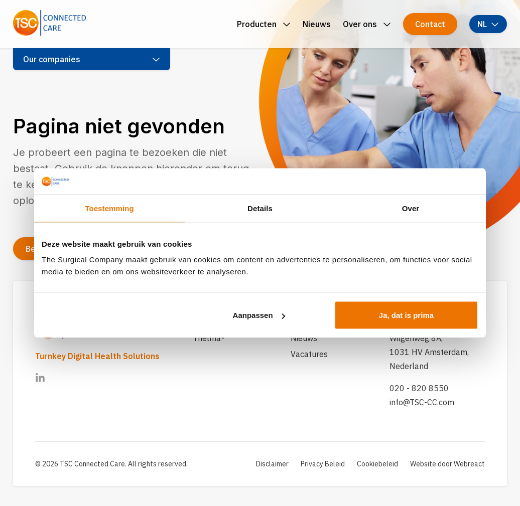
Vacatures (309, 354)
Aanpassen (259, 315)
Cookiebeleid (377, 463)
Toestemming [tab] (109, 208)
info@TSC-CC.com (421, 402)
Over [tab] (411, 208)
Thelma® (209, 338)
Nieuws (304, 338)
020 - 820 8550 (419, 388)
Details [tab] (260, 208)
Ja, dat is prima (406, 315)
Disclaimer (272, 463)
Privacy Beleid (323, 463)
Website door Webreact (447, 463)
